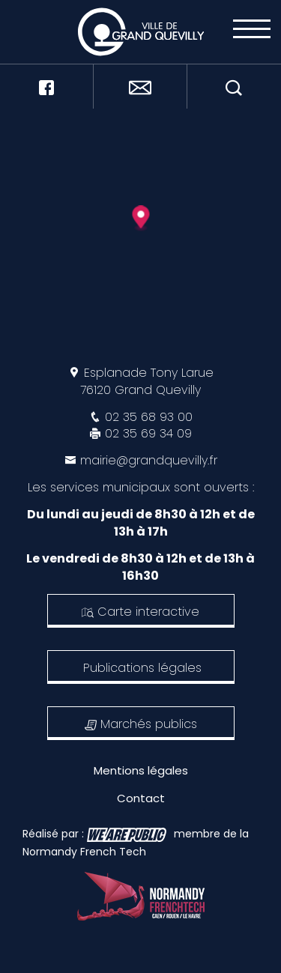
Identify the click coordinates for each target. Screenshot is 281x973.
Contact (141, 798)
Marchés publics (141, 724)
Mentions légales (141, 770)
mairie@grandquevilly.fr (148, 460)
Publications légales (142, 667)
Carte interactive (140, 611)
